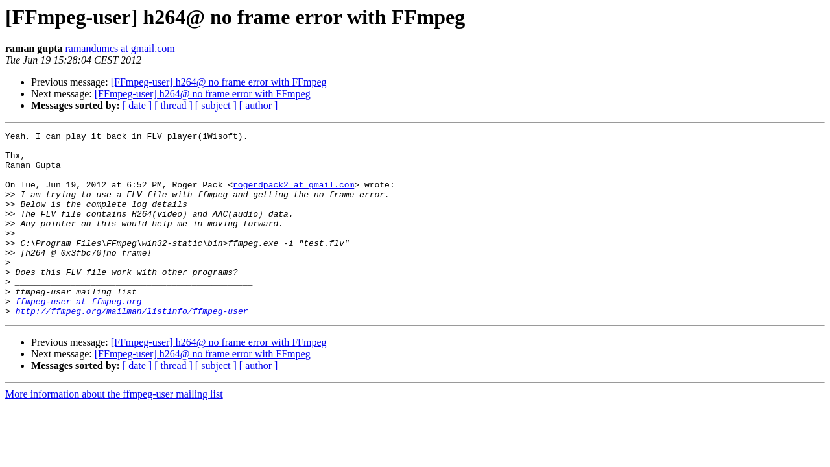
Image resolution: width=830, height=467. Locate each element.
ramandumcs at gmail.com (119, 48)
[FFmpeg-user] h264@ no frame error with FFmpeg (219, 82)
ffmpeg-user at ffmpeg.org (79, 336)
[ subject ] (216, 105)
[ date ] (137, 105)
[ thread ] (173, 105)
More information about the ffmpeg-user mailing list (114, 431)
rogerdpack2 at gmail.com (293, 196)
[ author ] (258, 105)
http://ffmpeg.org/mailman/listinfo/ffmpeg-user (132, 347)
